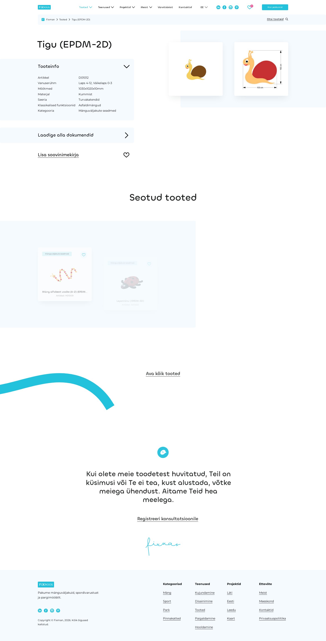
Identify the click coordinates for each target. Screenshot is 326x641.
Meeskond (266, 601)
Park (166, 610)
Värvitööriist (165, 7)
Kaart (231, 618)
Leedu (231, 610)
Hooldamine (204, 627)
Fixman (50, 19)
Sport (167, 601)
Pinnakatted (172, 618)
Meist (263, 592)
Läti (229, 592)
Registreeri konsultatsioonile (193, 519)
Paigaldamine (205, 618)
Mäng (167, 592)
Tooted (63, 19)
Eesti (230, 601)
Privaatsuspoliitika (272, 618)
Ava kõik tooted (163, 382)
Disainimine (203, 601)
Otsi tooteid (277, 19)
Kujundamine (205, 592)
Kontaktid (185, 7)
